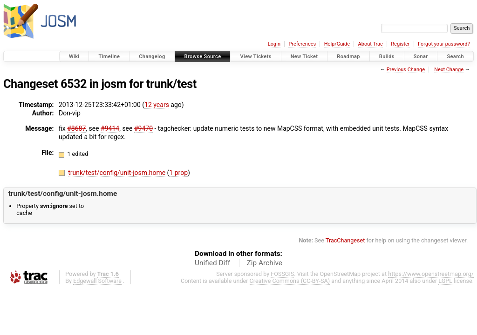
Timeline (109, 57)
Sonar (421, 57)
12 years (156, 104)
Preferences (302, 44)
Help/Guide (337, 44)
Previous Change (406, 70)
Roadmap (348, 57)
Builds (387, 57)
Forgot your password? (444, 44)
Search (455, 57)
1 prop (178, 172)
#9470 (143, 128)
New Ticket (304, 57)
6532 (74, 84)
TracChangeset (345, 240)
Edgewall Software (97, 280)
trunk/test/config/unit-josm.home (117, 172)
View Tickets (255, 57)
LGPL (445, 280)
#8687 (76, 128)
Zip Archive (264, 263)
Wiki (74, 57)
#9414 (110, 128)
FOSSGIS (282, 273)
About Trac (370, 44)
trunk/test (171, 84)
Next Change (448, 70)
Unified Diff (212, 263)
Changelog (152, 57)
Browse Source (202, 57)
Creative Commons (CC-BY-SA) (290, 280)
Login (274, 44)
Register (400, 44)
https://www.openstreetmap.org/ (431, 273)
